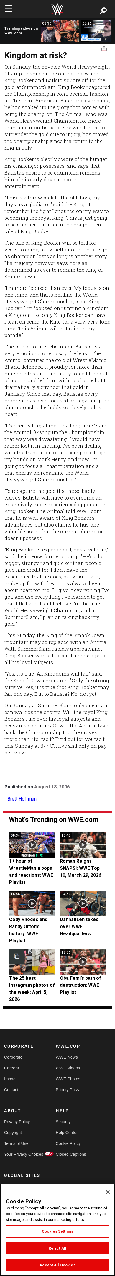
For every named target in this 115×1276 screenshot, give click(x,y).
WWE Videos (68, 1068)
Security (63, 1121)
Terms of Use (16, 1143)
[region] (57, 1230)
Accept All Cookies (57, 1265)
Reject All (57, 1248)
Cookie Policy (68, 1143)
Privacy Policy (17, 1121)
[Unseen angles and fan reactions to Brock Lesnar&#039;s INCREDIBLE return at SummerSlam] (60, 31)
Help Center (67, 1132)
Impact (10, 1079)
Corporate (13, 1057)
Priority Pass (67, 1089)
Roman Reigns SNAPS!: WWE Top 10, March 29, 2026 (80, 868)
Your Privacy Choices (17, 1154)
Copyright (13, 1132)
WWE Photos (68, 1079)
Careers (11, 1068)
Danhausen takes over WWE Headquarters (79, 926)
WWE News (67, 1057)
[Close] (107, 1192)
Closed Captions (69, 1154)
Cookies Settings (57, 1231)
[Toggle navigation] (9, 8)
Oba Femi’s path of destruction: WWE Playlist (80, 985)
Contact (11, 1089)
